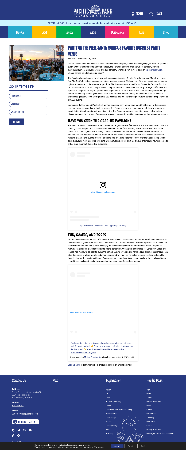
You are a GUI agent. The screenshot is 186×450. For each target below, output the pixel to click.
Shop (166, 32)
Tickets (68, 32)
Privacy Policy (111, 426)
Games (149, 410)
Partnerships (111, 418)
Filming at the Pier (153, 429)
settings (99, 447)
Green (108, 406)
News (108, 429)
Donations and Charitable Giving (119, 410)
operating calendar (91, 23)
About (108, 390)
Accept (116, 446)
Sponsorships (111, 414)
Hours (20, 32)
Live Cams (150, 422)
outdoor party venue (155, 70)
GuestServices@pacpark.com (25, 414)
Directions (117, 32)
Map (93, 32)
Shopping (150, 418)
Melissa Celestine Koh (93, 357)
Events (149, 426)
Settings (145, 446)
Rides (148, 406)
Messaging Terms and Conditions (160, 433)
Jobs (108, 398)
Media (108, 422)
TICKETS (137, 13)
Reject (130, 446)
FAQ (107, 394)
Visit (44, 32)
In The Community (113, 402)
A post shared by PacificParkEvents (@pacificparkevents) (103, 226)
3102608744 (18, 405)
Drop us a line (74, 365)
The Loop (110, 433)
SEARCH (155, 13)
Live (141, 32)
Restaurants (151, 414)
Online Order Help (153, 402)
